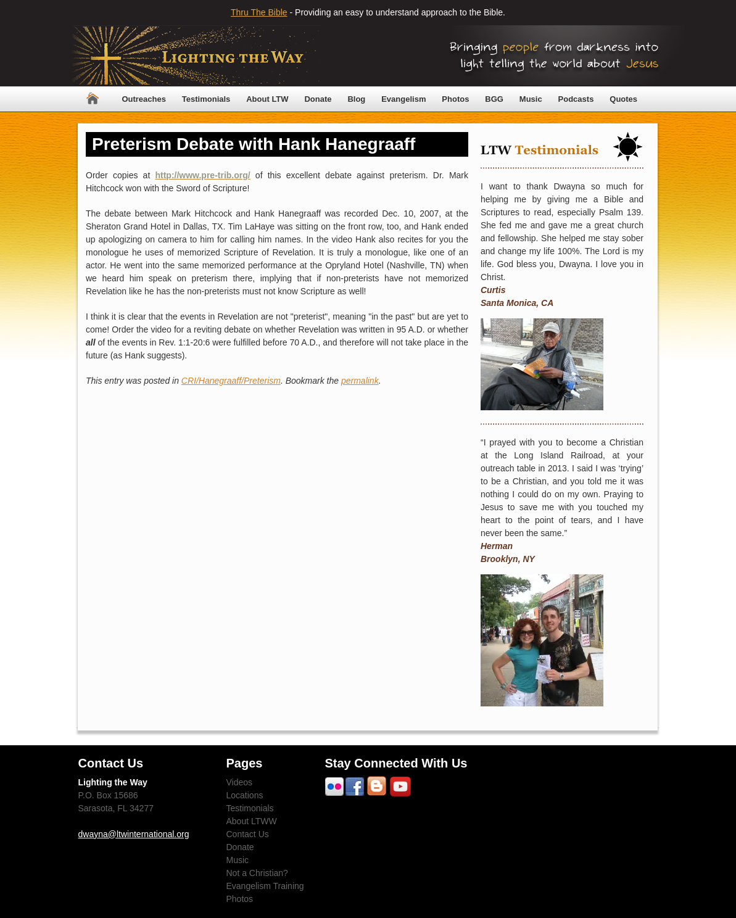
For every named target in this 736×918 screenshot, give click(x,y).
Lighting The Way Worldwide (196, 55)
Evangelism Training (265, 886)
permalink (360, 381)
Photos (455, 99)
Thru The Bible (259, 12)
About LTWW (251, 821)
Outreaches (144, 99)
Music (530, 99)
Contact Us (247, 834)
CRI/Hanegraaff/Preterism (231, 381)
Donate (317, 99)
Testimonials (206, 99)
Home (92, 99)
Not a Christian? (257, 873)
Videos (239, 782)
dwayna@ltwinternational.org (133, 834)
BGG (494, 99)
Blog (356, 99)
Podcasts (576, 99)
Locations (244, 795)
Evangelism (403, 99)
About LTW (267, 99)
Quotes (623, 99)
